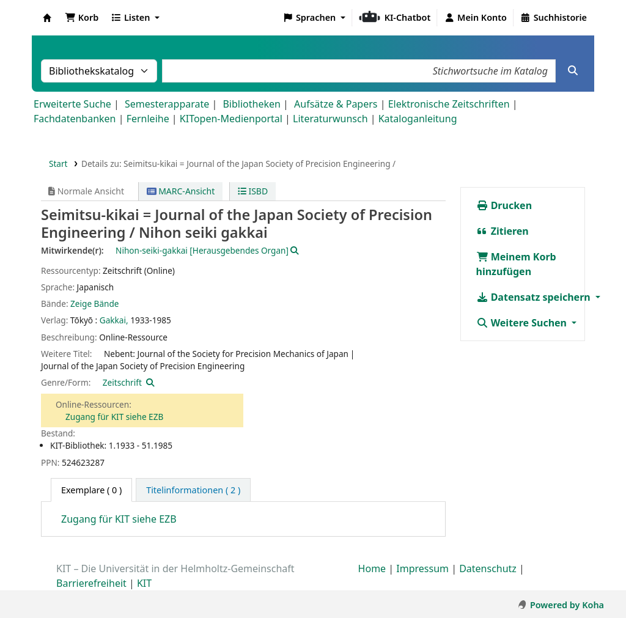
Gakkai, (114, 320)
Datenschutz (488, 568)
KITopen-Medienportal (231, 118)
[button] (81, 17)
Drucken (504, 205)
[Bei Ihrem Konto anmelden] (475, 17)
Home (372, 568)
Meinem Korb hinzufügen (516, 264)
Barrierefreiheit (91, 583)
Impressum (422, 568)
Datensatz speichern (534, 297)
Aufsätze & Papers (335, 104)
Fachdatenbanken (75, 118)
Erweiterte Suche (72, 104)
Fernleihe (148, 118)
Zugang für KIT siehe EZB (114, 416)
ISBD (253, 191)
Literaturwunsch (330, 118)
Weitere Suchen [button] (523, 322)
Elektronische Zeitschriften (449, 104)
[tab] (193, 490)
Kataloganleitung (417, 118)
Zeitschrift (122, 382)
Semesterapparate (167, 104)
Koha (47, 17)
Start (58, 163)
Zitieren (502, 231)
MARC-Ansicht (181, 191)
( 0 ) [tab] (91, 490)
